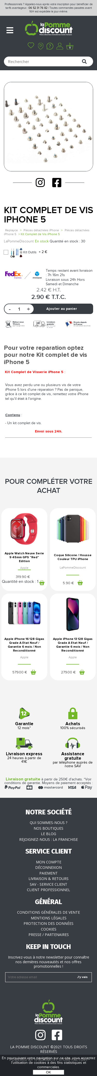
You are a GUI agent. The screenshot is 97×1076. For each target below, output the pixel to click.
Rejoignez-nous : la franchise (48, 839)
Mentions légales (48, 918)
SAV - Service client (48, 884)
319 (23, 577)
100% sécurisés (73, 719)
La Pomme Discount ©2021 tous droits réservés (48, 1049)
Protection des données (48, 923)
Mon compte (48, 862)
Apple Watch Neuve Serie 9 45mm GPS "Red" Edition (24, 557)
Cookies (48, 929)
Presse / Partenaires (48, 934)
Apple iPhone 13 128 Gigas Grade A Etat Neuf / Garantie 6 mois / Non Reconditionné (73, 645)
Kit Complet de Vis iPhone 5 (48, 215)
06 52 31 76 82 (37, 8)
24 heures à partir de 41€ (24, 751)
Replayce (11, 230)
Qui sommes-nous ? (48, 822)
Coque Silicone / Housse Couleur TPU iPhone (73, 557)
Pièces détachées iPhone (41, 230)
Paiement (48, 873)
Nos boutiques (48, 828)
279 (68, 672)
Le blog (48, 833)
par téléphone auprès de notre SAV (73, 753)
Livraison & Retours (48, 878)
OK (48, 1072)
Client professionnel (48, 889)
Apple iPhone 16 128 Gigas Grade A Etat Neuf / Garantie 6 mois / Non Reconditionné (24, 645)
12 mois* (24, 719)
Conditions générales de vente (48, 912)
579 (19, 672)
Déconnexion (48, 867)
